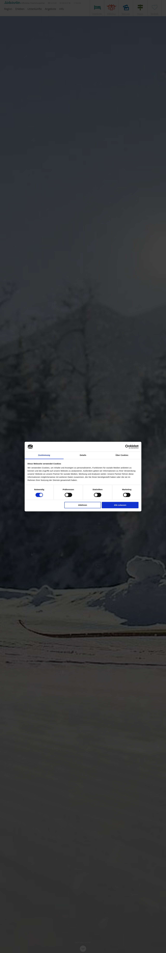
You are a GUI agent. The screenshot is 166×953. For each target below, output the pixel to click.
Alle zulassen (120, 505)
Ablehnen (82, 505)
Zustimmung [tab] (44, 455)
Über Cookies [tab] (122, 455)
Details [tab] (83, 455)
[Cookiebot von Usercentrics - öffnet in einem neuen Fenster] (127, 447)
